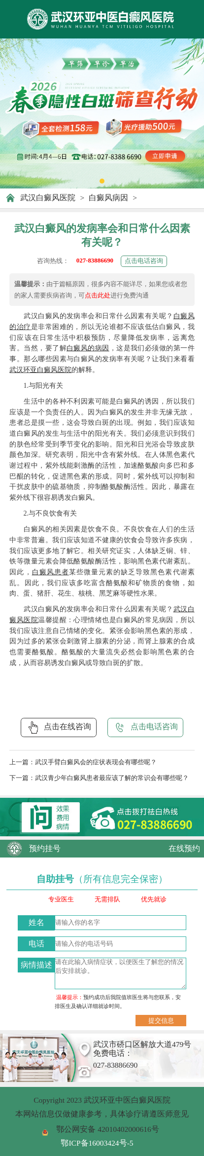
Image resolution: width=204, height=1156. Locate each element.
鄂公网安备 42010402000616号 (107, 1129)
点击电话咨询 (144, 260)
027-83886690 (94, 260)
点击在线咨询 (58, 727)
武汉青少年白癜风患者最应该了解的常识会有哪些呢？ (112, 778)
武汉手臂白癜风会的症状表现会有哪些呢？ (96, 762)
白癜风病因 (108, 197)
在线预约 (184, 848)
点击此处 (97, 295)
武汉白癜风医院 (47, 197)
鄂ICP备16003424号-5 (97, 1143)
